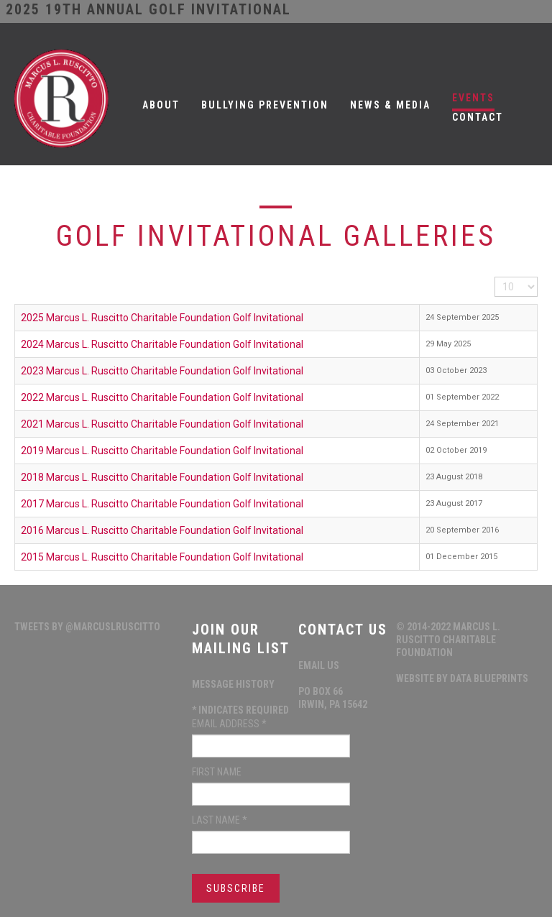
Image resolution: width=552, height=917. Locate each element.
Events (473, 97)
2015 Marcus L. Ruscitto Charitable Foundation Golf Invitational (162, 557)
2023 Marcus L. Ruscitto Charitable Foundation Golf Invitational (162, 371)
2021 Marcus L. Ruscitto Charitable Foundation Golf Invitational (162, 424)
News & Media (390, 105)
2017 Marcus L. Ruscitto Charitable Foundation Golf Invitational (162, 504)
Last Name (219, 820)
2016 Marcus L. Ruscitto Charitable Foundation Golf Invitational (162, 530)
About (161, 105)
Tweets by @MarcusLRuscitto (87, 626)
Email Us (318, 665)
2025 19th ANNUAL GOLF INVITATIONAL (148, 9)
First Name (217, 772)
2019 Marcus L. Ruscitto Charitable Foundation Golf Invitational (162, 450)
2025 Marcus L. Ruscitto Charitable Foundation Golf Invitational (162, 317)
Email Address (229, 723)
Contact (477, 117)
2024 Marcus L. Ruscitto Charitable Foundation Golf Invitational (162, 344)
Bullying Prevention (264, 105)
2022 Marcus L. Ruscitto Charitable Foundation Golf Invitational (162, 397)
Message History (233, 684)
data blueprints (489, 678)
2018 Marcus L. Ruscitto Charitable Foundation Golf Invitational (162, 477)
